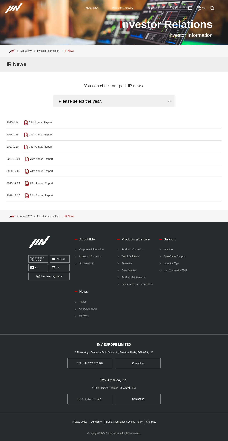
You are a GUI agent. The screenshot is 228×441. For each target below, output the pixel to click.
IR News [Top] (69, 50)
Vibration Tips (171, 263)
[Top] (12, 50)
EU (34, 268)
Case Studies (129, 270)
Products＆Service (136, 239)
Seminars (127, 263)
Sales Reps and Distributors (137, 284)
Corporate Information (91, 249)
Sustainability (86, 263)
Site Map (151, 421)
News (83, 291)
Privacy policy (79, 421)
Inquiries (168, 249)
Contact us (138, 363)
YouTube (58, 259)
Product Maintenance (133, 277)
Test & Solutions (130, 256)
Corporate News (88, 308)
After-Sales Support (175, 256)
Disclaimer (97, 421)
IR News (84, 315)
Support (170, 239)
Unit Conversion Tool (175, 270)
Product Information (132, 249)
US (56, 268)
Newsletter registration (49, 276)
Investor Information (48, 50)
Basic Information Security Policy (124, 421)
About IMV (26, 50)
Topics (82, 301)
